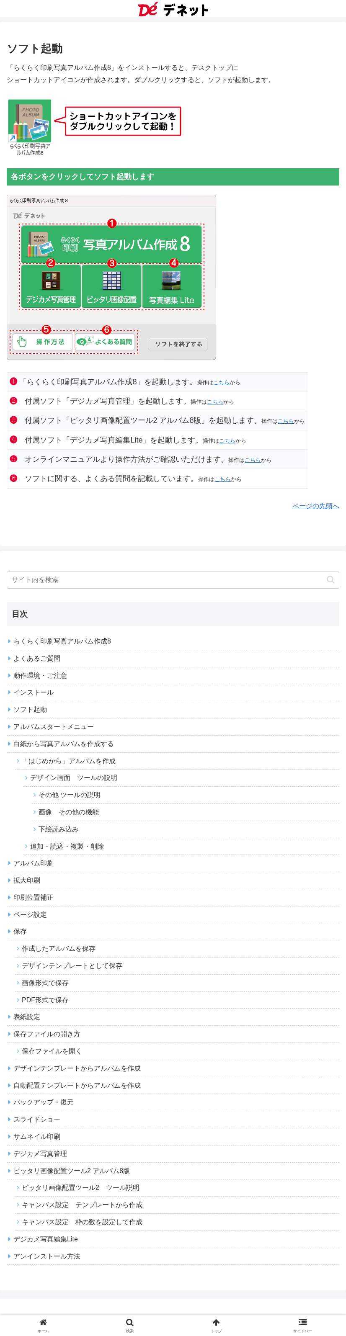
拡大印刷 (26, 880)
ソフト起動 (30, 709)
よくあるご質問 (36, 658)
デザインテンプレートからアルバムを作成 (77, 1068)
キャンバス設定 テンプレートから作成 (82, 1204)
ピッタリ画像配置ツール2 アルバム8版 (71, 1170)
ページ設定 (30, 914)
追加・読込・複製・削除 (67, 846)
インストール (33, 692)
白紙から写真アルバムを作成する (63, 743)
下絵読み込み (59, 829)
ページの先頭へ (315, 506)
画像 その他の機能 (69, 812)
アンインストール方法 (46, 1256)
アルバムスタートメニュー (53, 726)
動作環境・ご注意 (40, 675)
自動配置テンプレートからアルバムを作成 (77, 1085)
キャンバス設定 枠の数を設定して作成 (82, 1221)
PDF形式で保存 (45, 1000)
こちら (221, 382)
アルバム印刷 (33, 863)
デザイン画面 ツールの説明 (73, 777)
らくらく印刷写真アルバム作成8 (62, 641)
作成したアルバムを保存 (59, 948)
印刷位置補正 (33, 897)
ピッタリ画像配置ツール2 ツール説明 (80, 1187)
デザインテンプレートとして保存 (72, 965)
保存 (20, 931)
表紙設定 (26, 1016)
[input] (173, 580)
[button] (330, 579)
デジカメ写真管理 (40, 1153)
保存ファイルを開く (52, 1051)
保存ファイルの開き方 (46, 1033)
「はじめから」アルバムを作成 (69, 761)
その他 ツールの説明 (70, 794)
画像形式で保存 (45, 982)
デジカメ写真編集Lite (45, 1239)
